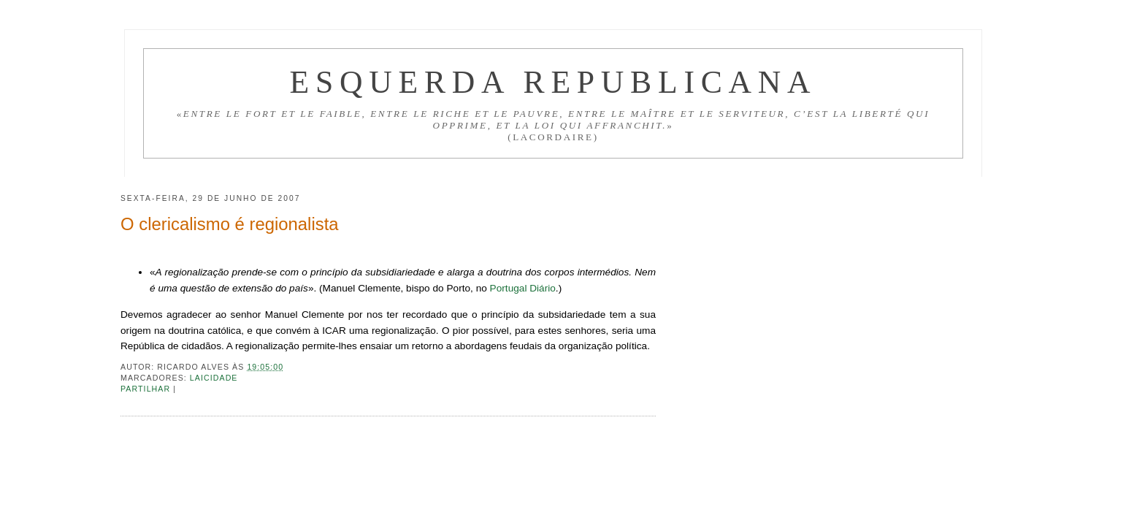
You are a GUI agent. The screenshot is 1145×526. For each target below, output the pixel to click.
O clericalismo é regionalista (229, 224)
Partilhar (146, 388)
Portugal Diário (523, 288)
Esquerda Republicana (552, 81)
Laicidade (214, 377)
